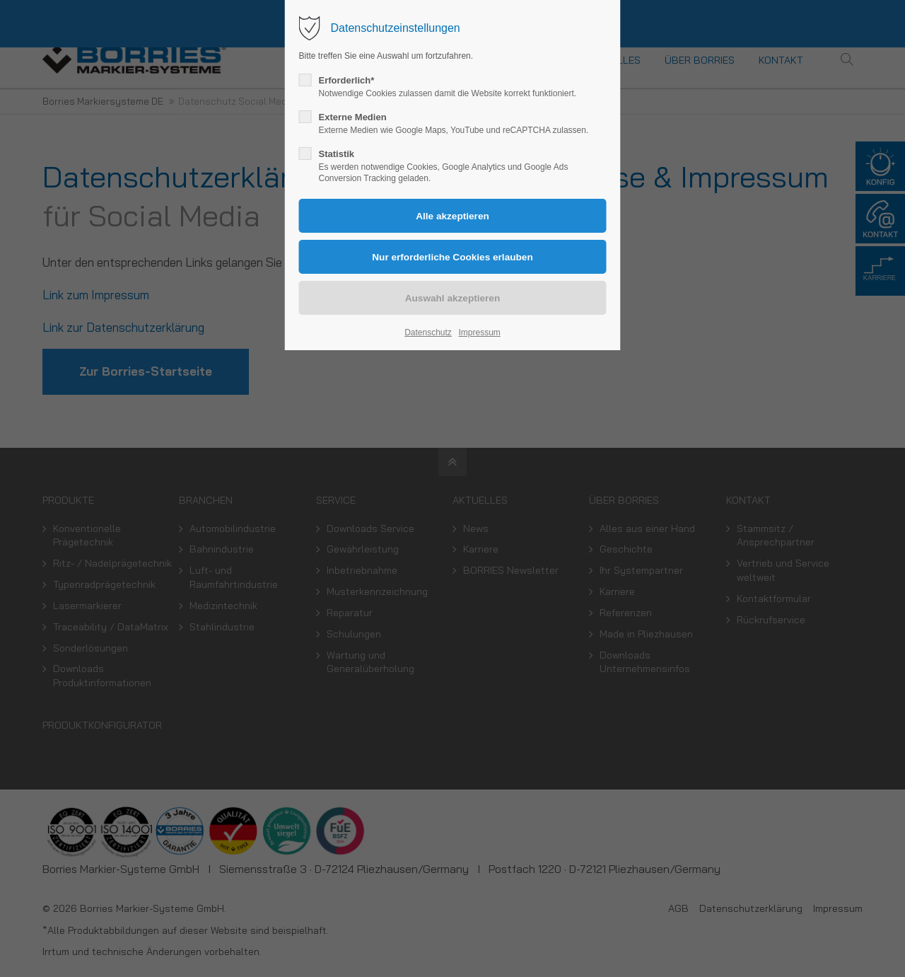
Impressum (479, 332)
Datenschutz (428, 332)
